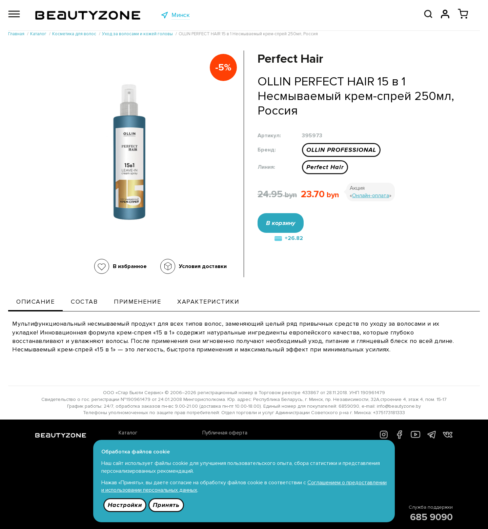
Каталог (128, 433)
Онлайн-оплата (370, 195)
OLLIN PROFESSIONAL (341, 150)
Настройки (125, 505)
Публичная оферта (224, 433)
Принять (166, 505)
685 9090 (431, 517)
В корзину (280, 223)
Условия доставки (203, 266)
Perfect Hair (325, 167)
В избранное (130, 266)
